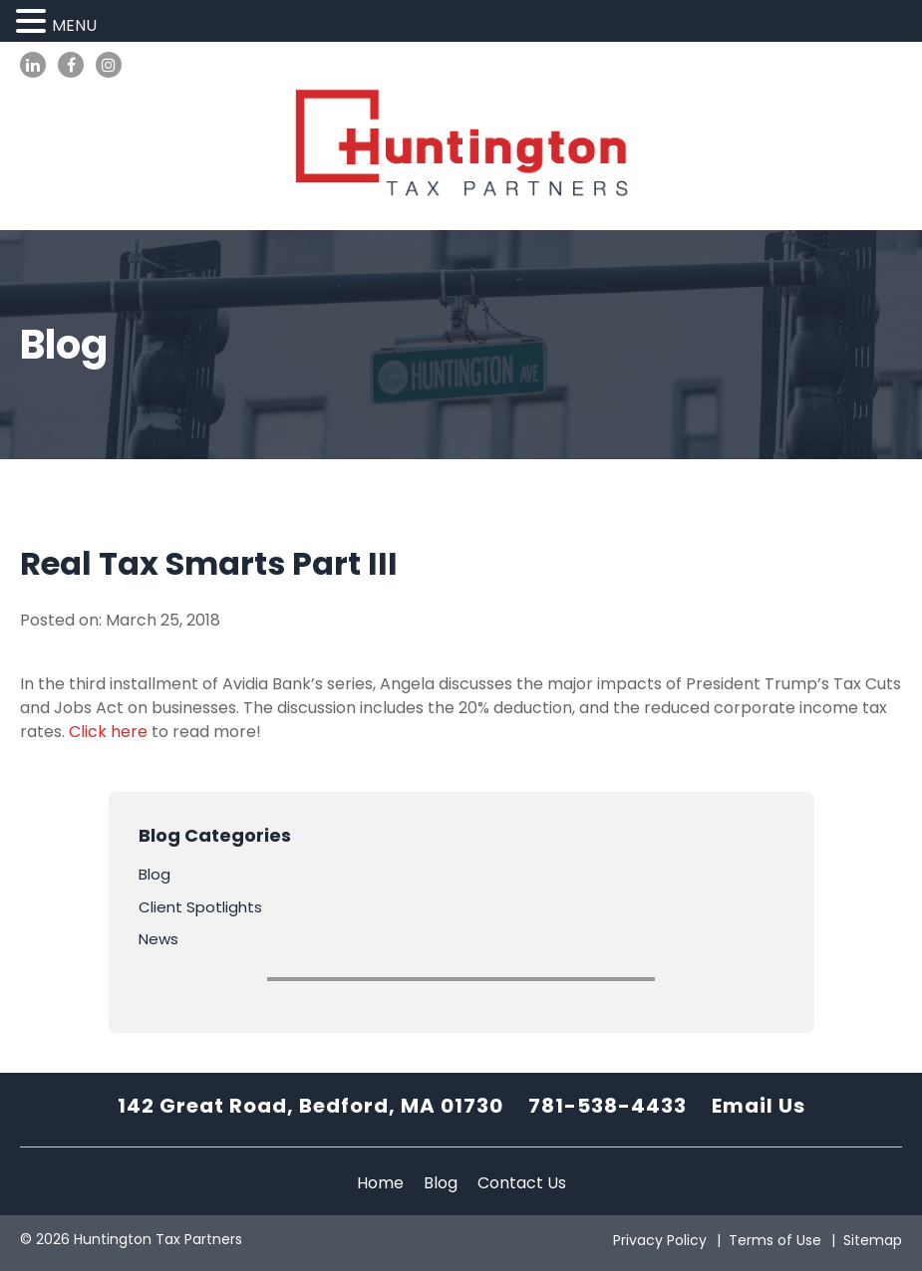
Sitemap (872, 1240)
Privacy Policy (660, 1240)
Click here (108, 731)
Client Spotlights (200, 906)
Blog (154, 874)
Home (380, 1182)
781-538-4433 (607, 1106)
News (158, 938)
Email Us (758, 1106)
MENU (74, 25)
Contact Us (521, 1182)
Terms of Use (775, 1240)
